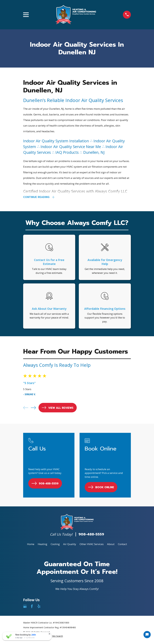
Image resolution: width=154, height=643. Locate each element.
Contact (122, 545)
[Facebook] (32, 607)
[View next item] (33, 408)
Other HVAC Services (92, 545)
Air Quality (69, 545)
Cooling (55, 545)
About (110, 545)
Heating (42, 545)
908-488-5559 (91, 535)
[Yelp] (39, 607)
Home (30, 545)
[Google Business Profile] (25, 607)
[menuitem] (57, 636)
